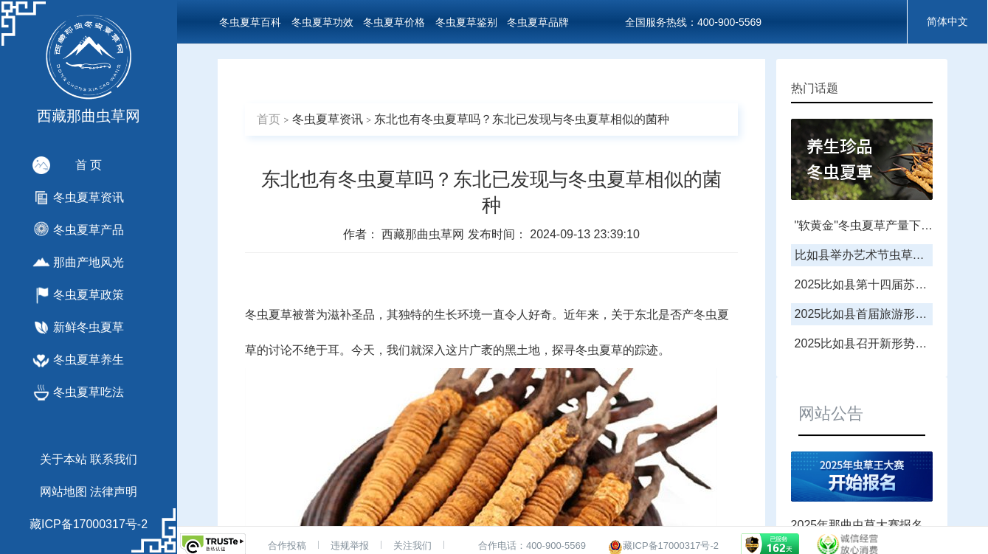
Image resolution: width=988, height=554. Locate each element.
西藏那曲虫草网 (424, 234)
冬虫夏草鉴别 (466, 22)
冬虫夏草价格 (394, 22)
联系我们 (113, 459)
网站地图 (63, 491)
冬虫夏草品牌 (538, 22)
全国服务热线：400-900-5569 (693, 22)
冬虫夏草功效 (322, 22)
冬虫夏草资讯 (327, 119)
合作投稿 (287, 545)
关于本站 (63, 459)
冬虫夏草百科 (250, 22)
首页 (268, 119)
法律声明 (113, 491)
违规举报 (350, 545)
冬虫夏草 (268, 314)
